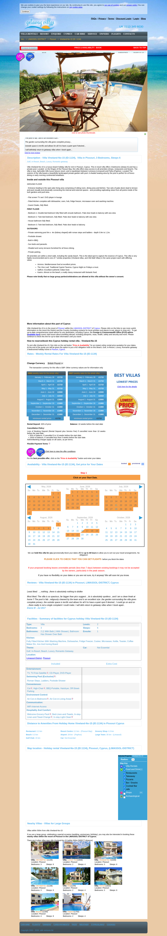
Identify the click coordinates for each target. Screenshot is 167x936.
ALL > (24, 39)
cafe (128, 789)
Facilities (91, 53)
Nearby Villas (138, 52)
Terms (111, 19)
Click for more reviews (32, 153)
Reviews (75, 53)
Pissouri (46, 658)
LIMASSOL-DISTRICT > (39, 39)
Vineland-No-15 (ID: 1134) (70, 39)
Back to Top (139, 48)
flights (116, 34)
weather (84, 925)
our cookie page (75, 7)
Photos (107, 53)
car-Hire (25, 925)
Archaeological (132, 796)
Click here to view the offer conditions (60, 451)
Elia (68, 886)
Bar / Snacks (132, 783)
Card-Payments (61, 925)
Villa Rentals (29, 34)
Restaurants (131, 773)
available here (34, 334)
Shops (134, 792)
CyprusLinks (97, 925)
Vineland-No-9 (105, 860)
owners (104, 34)
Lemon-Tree (72, 860)
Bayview (39, 912)
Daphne (70, 912)
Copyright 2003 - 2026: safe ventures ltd (37, 930)
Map (44, 53)
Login (136, 19)
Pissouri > (55, 39)
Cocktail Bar (131, 786)
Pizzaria (129, 779)
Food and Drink (134, 769)
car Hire (80, 34)
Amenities (123, 53)
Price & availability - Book (88, 48)
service (92, 34)
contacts (129, 34)
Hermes (102, 886)
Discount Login (123, 19)
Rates (60, 53)
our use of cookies (111, 5)
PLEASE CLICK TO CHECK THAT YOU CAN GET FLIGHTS (72, 559)
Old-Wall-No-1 (41, 860)
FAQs (94, 19)
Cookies (111, 925)
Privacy (102, 19)
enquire (56, 34)
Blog (143, 19)
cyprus (68, 34)
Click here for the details (127, 387)
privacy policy (131, 5)
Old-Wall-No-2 (41, 886)
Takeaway (130, 776)
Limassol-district (34, 658)
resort (44, 34)
